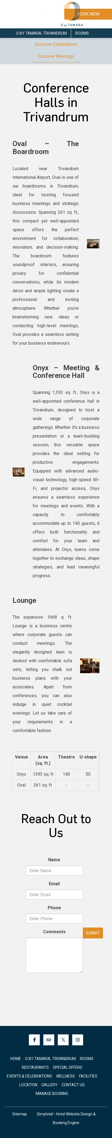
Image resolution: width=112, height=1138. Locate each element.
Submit (93, 933)
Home (15, 1058)
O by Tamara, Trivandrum (41, 33)
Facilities (88, 1076)
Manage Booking (52, 1093)
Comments (54, 931)
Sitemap (19, 1114)
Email (54, 883)
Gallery (49, 1085)
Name (54, 859)
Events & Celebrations (29, 1076)
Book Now (88, 14)
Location (28, 1085)
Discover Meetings (56, 56)
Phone (54, 907)
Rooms (82, 33)
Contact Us (73, 1085)
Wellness (65, 1076)
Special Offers (67, 1067)
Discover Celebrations (56, 44)
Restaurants (35, 1067)
